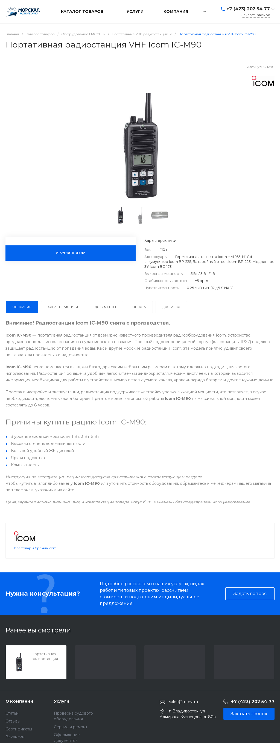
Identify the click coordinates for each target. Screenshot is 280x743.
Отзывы (12, 721)
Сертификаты (18, 729)
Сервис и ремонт (71, 726)
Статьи (12, 713)
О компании (19, 701)
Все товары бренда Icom (35, 548)
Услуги (61, 701)
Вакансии (15, 737)
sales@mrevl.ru (183, 701)
